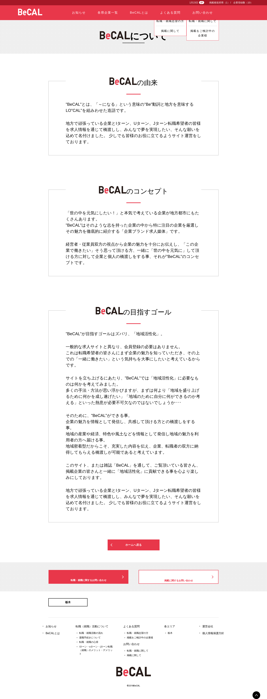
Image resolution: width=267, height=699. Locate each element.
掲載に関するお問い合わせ (178, 577)
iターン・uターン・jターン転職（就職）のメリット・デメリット (96, 653)
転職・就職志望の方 (137, 635)
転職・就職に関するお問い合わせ (88, 577)
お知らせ (51, 629)
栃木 (68, 604)
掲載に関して (134, 658)
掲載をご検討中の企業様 (140, 640)
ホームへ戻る (133, 544)
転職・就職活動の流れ (91, 635)
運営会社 (207, 629)
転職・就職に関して (137, 653)
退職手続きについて (90, 640)
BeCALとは (53, 635)
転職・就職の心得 (88, 644)
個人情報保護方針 (213, 635)
